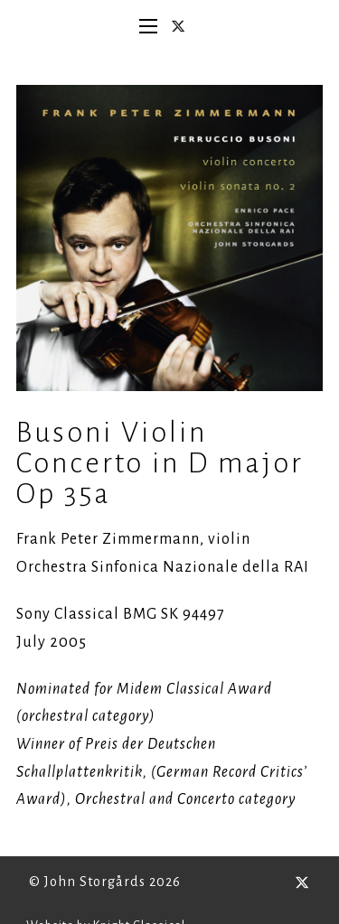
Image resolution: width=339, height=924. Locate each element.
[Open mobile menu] (148, 26)
